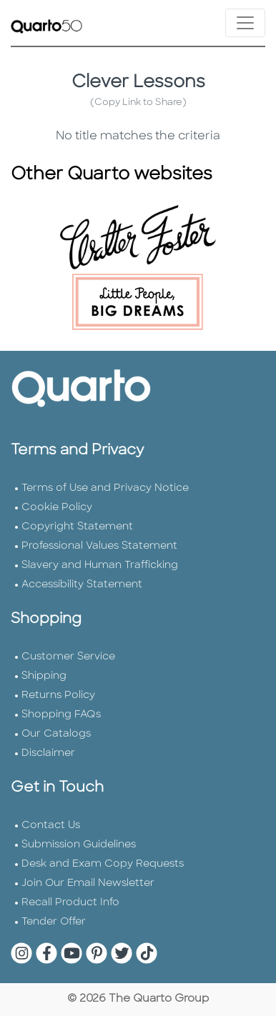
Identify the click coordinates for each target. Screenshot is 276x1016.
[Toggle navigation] (245, 23)
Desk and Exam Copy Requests (102, 864)
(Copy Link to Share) (138, 102)
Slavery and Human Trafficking (99, 565)
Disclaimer (48, 753)
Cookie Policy (56, 507)
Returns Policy (58, 695)
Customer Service (68, 657)
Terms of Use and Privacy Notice (105, 488)
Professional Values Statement (99, 546)
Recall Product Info (70, 902)
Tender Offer (53, 922)
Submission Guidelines (78, 845)
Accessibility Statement (81, 584)
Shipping (43, 676)
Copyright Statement (77, 527)
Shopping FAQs (61, 714)
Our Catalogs (56, 734)
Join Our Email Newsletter (87, 883)
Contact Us (50, 825)
